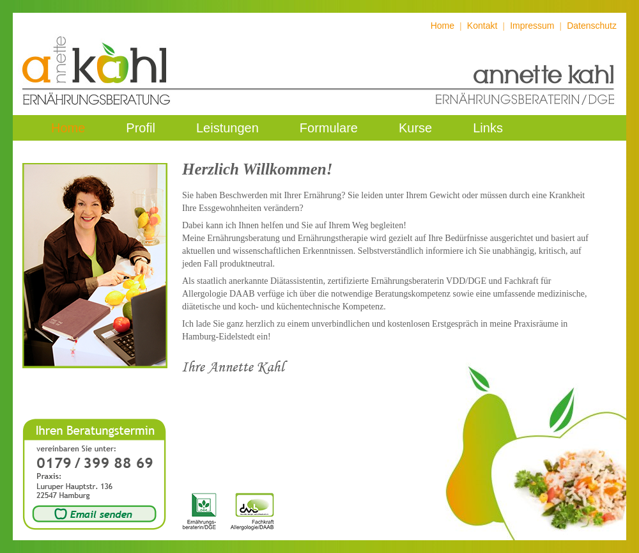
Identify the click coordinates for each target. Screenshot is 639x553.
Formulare (329, 128)
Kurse (415, 128)
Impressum (532, 25)
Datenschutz (592, 25)
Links (488, 128)
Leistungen (227, 128)
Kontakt (482, 25)
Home (442, 25)
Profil (140, 128)
